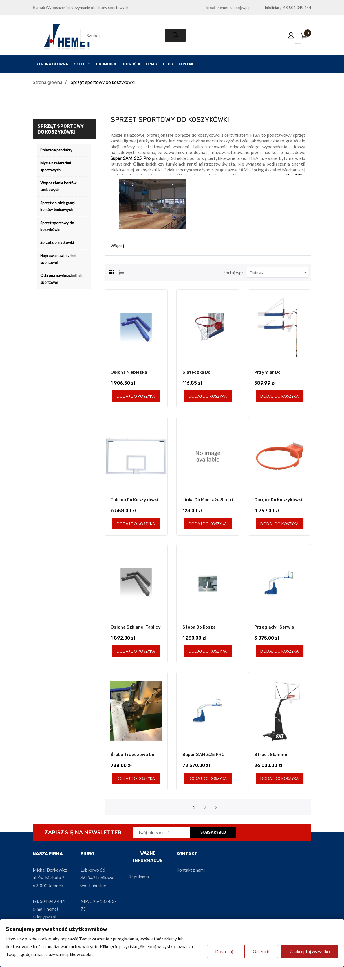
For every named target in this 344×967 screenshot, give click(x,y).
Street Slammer (271, 754)
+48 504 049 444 (296, 7)
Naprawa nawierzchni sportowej (58, 259)
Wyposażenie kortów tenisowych (58, 186)
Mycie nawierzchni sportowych (55, 166)
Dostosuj (224, 951)
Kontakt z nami (190, 869)
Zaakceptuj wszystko (310, 951)
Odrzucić (261, 951)
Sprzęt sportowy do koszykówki (57, 226)
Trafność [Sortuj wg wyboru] (279, 272)
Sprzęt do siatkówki (57, 242)
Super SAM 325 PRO (203, 754)
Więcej (117, 245)
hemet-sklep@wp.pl (235, 7)
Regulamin (139, 876)
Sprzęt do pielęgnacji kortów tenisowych (57, 206)
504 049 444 (52, 901)
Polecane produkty (56, 150)
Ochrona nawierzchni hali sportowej (61, 278)
